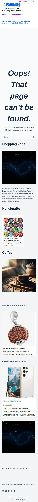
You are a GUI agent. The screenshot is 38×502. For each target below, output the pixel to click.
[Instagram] (8, 491)
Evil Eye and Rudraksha (14, 305)
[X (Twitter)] (6, 491)
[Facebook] (3, 491)
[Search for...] (17, 137)
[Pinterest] (11, 491)
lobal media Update (10, 21)
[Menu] (35, 8)
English (23, 1)
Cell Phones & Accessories (14, 361)
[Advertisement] (19, 48)
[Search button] (34, 137)
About (21, 497)
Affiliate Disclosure (19, 499)
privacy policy (12, 497)
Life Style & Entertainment (21, 23)
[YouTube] (14, 491)
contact (28, 497)
